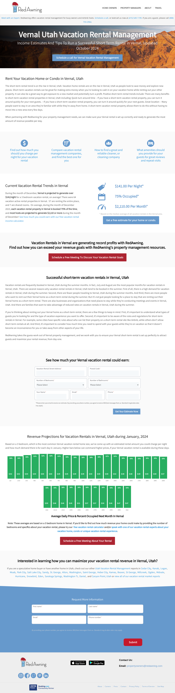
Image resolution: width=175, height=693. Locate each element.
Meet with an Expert (10, 19)
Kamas (112, 572)
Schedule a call (101, 19)
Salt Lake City (34, 572)
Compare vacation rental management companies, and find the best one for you (66, 156)
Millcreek (142, 572)
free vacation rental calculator (89, 527)
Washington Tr (71, 576)
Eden (40, 576)
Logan (164, 568)
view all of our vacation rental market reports (137, 576)
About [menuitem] (100, 687)
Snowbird (31, 576)
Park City (21, 572)
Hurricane (20, 576)
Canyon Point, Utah (101, 576)
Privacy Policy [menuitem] (134, 687)
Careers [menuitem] (108, 687)
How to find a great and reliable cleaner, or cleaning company (109, 154)
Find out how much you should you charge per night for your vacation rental (24, 156)
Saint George (89, 572)
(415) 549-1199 (135, 19)
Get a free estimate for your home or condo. (131, 220)
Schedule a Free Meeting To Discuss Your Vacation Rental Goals (87, 258)
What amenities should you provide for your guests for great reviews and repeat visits (150, 156)
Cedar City (146, 568)
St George (131, 572)
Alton (65, 572)
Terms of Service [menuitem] (148, 687)
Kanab (156, 568)
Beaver (121, 572)
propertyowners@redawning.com (144, 666)
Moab (13, 572)
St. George (55, 572)
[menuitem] (110, 8)
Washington (75, 572)
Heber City (102, 572)
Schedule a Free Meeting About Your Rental (87, 541)
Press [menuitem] (116, 687)
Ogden (151, 572)
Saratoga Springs (53, 576)
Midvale (160, 572)
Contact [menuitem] (123, 687)
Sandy (45, 572)
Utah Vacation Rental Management (112, 568)
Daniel (82, 576)
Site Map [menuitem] (160, 687)
